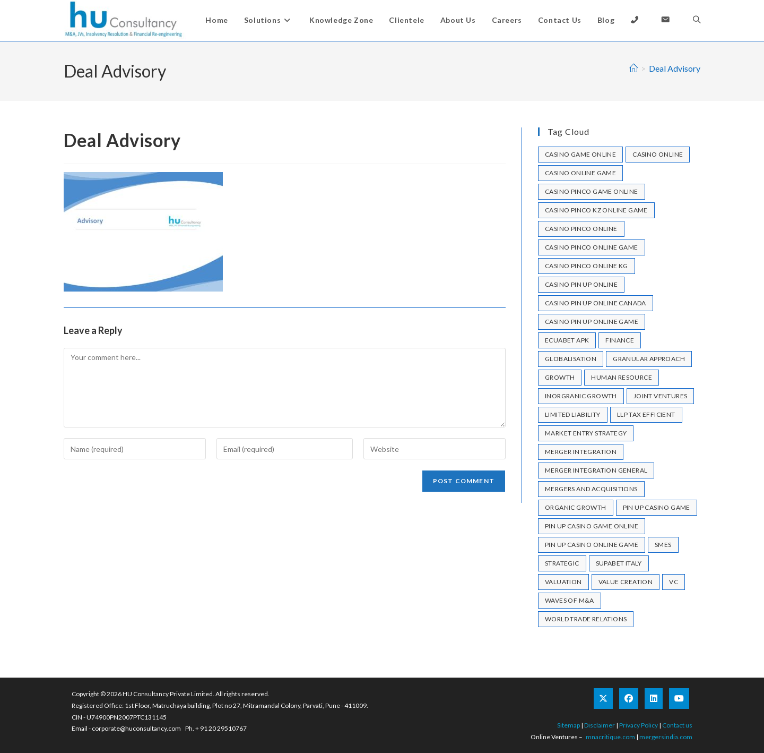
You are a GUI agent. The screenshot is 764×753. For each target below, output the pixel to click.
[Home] (633, 68)
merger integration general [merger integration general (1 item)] (596, 470)
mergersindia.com (665, 737)
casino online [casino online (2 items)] (657, 154)
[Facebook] (628, 698)
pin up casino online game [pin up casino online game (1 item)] (591, 545)
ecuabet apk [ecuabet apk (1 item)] (567, 340)
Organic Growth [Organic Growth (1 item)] (575, 507)
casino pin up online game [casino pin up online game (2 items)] (591, 322)
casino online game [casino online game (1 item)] (580, 173)
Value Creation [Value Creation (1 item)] (625, 582)
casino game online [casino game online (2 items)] (580, 154)
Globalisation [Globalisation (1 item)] (570, 359)
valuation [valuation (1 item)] (563, 582)
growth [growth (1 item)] (560, 377)
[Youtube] (679, 698)
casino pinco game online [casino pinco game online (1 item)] (591, 191)
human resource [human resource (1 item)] (621, 377)
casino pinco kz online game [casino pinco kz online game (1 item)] (596, 210)
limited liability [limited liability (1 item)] (573, 414)
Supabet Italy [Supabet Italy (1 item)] (619, 563)
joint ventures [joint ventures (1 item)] (660, 396)
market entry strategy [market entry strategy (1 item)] (586, 433)
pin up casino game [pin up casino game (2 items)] (656, 507)
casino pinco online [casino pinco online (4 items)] (581, 229)
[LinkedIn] (654, 698)
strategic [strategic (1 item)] (562, 563)
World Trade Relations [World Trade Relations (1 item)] (586, 619)
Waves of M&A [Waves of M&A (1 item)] (569, 600)
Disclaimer (599, 725)
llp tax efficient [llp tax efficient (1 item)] (646, 414)
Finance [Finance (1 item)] (619, 340)
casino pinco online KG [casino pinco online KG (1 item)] (586, 266)
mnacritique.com (610, 737)
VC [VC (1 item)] (673, 582)
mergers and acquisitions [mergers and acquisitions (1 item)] (591, 489)
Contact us (677, 725)
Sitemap (568, 725)
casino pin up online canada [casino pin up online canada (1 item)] (595, 303)
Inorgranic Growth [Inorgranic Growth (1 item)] (581, 396)
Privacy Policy (638, 725)
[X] (603, 698)
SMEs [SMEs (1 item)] (663, 545)
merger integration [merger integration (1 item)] (581, 452)
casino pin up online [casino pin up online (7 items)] (581, 284)
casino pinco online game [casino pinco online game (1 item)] (591, 247)
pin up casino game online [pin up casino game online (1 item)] (591, 526)
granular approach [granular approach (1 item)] (649, 359)
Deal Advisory (674, 68)
